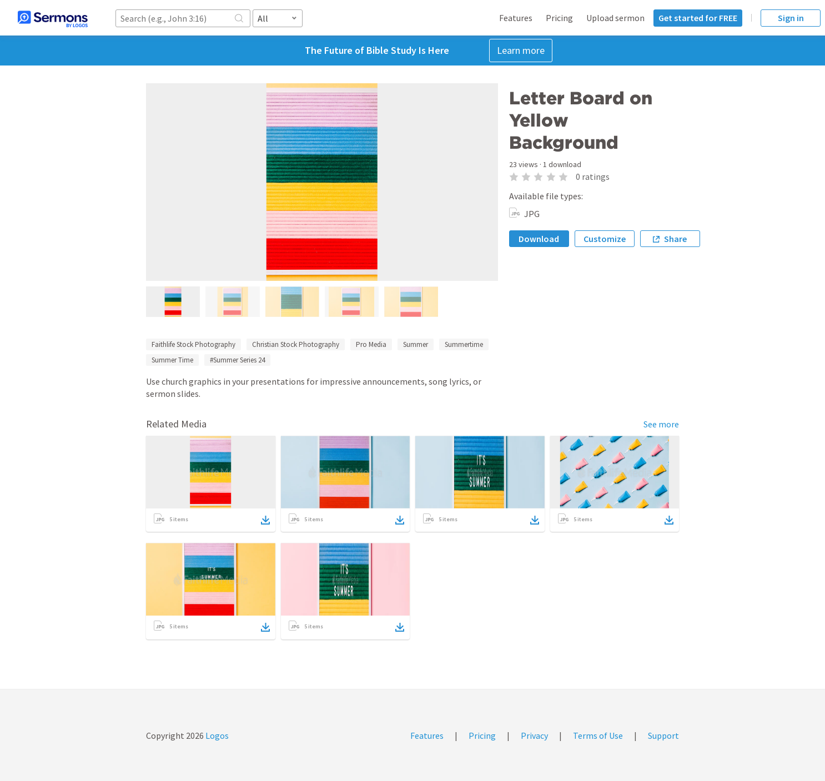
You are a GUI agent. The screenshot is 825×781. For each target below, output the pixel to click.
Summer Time (172, 360)
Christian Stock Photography (295, 344)
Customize (604, 238)
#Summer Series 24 (237, 360)
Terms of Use (598, 735)
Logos (216, 735)
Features (515, 17)
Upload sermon (615, 17)
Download (539, 238)
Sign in (791, 17)
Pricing (559, 17)
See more (661, 424)
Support (663, 735)
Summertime (464, 344)
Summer (415, 344)
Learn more (521, 50)
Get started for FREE (697, 17)
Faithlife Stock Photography (193, 344)
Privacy (534, 735)
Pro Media (371, 344)
